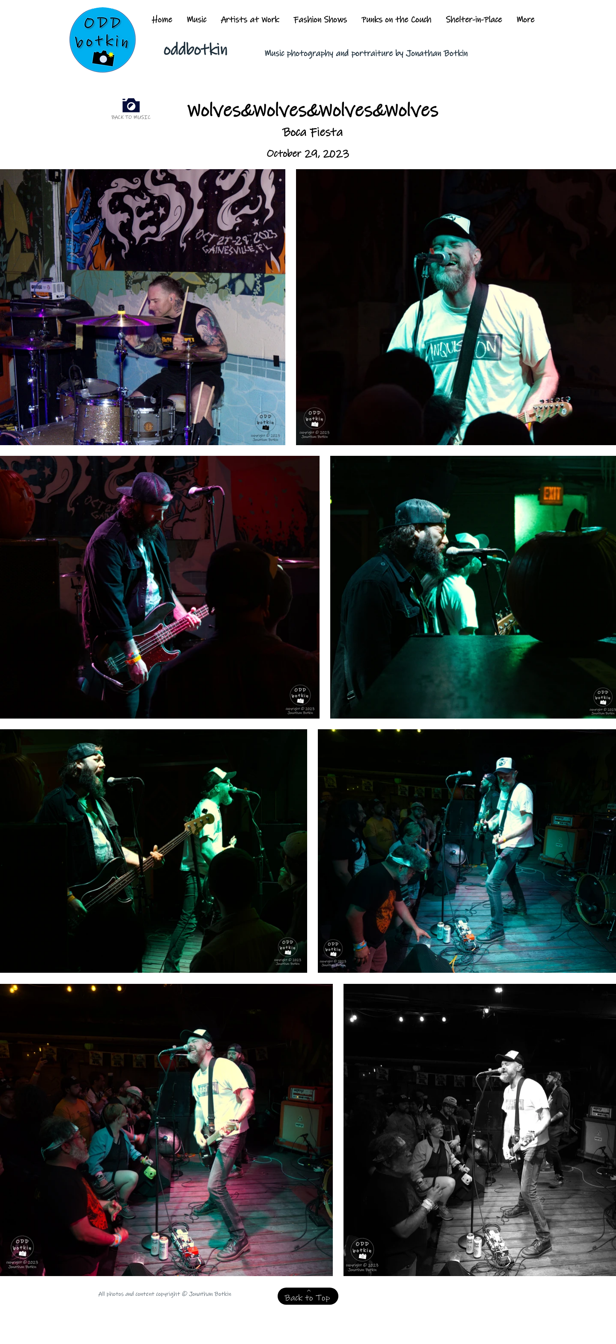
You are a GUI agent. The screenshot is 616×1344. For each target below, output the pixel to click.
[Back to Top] (308, 1296)
